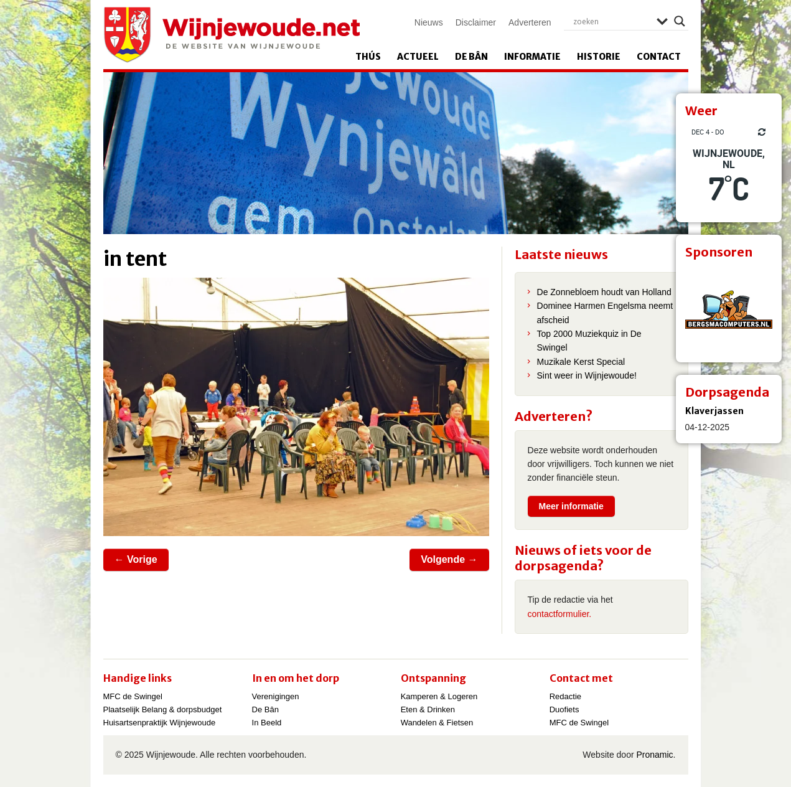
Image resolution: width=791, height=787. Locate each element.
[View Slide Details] (728, 309)
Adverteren (529, 22)
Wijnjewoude (231, 35)
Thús (368, 56)
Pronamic (654, 755)
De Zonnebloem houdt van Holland (604, 292)
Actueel (418, 56)
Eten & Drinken (428, 709)
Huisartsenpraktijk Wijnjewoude (159, 722)
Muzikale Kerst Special (581, 362)
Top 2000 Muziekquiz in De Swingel (589, 340)
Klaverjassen (714, 411)
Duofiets (564, 709)
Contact (659, 56)
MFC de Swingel (132, 696)
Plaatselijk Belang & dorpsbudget (162, 709)
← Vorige (136, 559)
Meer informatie (571, 506)
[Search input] (611, 21)
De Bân (471, 56)
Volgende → (449, 559)
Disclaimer (476, 22)
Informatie (532, 56)
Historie (598, 56)
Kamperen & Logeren (439, 696)
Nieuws (428, 22)
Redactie (565, 696)
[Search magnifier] (679, 21)
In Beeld (267, 722)
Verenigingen (275, 696)
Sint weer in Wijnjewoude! (587, 375)
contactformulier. (560, 614)
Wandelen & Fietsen (437, 722)
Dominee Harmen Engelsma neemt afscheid (605, 312)
